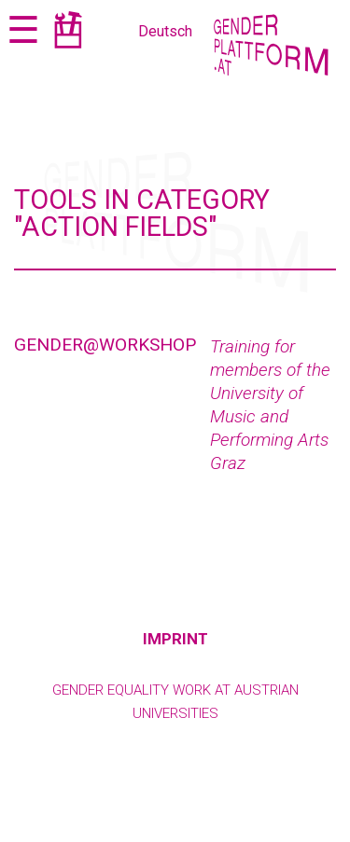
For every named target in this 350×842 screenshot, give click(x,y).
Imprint (175, 638)
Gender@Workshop (105, 344)
